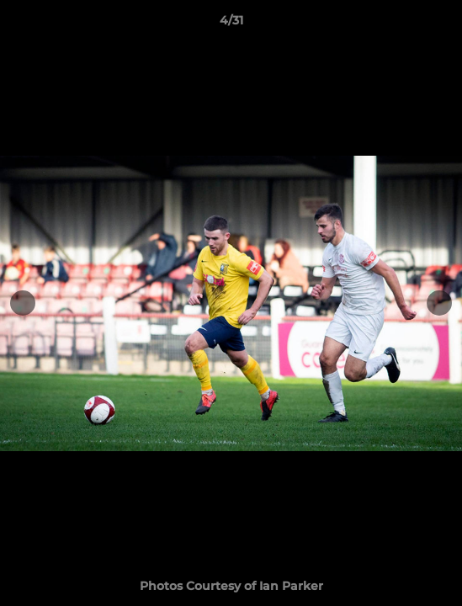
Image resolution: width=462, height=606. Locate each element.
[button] (442, 24)
